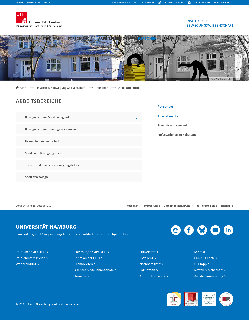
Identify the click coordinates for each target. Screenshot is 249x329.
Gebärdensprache (172, 2)
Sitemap (226, 214)
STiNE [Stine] (47, 2)
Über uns (25, 38)
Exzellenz (146, 267)
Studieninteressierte (30, 267)
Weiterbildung (26, 273)
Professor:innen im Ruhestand (177, 143)
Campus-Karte (204, 267)
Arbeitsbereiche (113, 38)
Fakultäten (147, 279)
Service (172, 38)
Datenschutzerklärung (177, 214)
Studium (50, 38)
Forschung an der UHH (91, 261)
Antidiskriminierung (208, 285)
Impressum (151, 214)
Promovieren (84, 273)
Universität (148, 261)
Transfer (80, 285)
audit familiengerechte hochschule (174, 306)
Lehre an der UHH (87, 267)
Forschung (78, 38)
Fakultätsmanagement (172, 134)
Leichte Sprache (200, 2)
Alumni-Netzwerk (152, 285)
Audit (187, 303)
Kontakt (199, 261)
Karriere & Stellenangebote (94, 279)
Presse (19, 2)
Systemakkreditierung (226, 303)
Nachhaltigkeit (150, 273)
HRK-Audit (208, 303)
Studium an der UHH (30, 261)
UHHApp (200, 273)
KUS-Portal (33, 2)
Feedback (132, 214)
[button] (133, 2)
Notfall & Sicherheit (208, 279)
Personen (147, 38)
